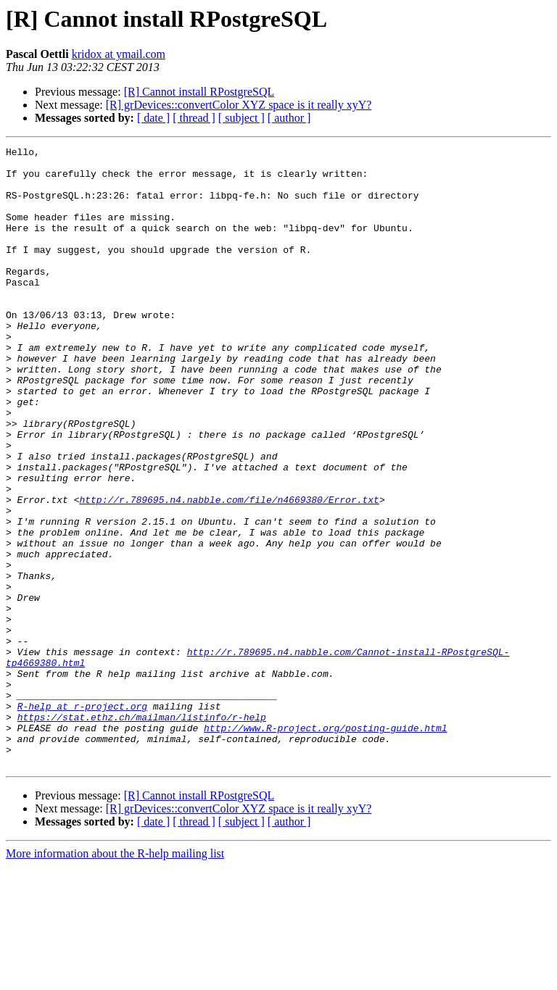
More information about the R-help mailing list (115, 977)
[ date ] (153, 118)
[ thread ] (194, 118)
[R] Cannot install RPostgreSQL (199, 92)
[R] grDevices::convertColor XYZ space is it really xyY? (239, 105)
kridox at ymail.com (118, 54)
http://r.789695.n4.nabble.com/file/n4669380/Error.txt (229, 571)
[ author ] (289, 118)
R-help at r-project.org (82, 818)
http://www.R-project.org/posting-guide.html (325, 845)
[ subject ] (241, 118)
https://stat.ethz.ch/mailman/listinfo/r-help (141, 832)
